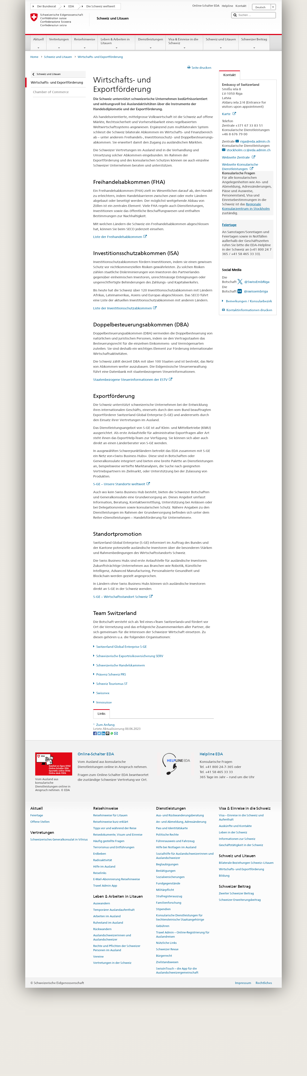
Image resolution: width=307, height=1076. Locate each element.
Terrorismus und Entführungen (113, 915)
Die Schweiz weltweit (100, 6)
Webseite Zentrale (238, 157)
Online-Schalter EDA (96, 822)
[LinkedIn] (104, 801)
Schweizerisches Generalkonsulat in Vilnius (59, 907)
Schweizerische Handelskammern (120, 665)
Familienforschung (168, 971)
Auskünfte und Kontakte (235, 894)
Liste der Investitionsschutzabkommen (124, 308)
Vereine (98, 1025)
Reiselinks (99, 941)
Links (99, 713)
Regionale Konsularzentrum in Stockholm (246, 206)
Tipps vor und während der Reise (114, 896)
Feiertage (36, 883)
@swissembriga (256, 291)
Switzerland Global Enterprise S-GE (121, 646)
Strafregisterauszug (169, 964)
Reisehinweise (85, 43)
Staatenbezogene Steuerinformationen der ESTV (132, 379)
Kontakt (227, 75)
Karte (229, 114)
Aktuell (38, 43)
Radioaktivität (102, 928)
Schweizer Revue (167, 1017)
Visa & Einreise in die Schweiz (184, 43)
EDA (71, 6)
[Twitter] (99, 801)
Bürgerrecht (164, 1024)
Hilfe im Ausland (104, 935)
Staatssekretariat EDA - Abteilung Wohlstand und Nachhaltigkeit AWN (151, 723)
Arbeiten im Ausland (107, 984)
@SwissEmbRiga (256, 282)
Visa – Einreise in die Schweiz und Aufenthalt (241, 885)
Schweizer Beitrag (254, 43)
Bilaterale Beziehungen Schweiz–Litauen (246, 931)
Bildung (224, 944)
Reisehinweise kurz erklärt (110, 890)
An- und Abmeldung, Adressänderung (181, 890)
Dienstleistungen (150, 43)
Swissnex (102, 693)
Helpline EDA (211, 822)
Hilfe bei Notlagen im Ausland (176, 915)
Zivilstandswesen (167, 1030)
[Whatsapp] (112, 801)
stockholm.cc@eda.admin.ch (248, 150)
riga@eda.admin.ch (255, 141)
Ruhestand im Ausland (108, 991)
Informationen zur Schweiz (237, 907)
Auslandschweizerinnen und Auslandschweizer (112, 1005)
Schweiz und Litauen (220, 43)
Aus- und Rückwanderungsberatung (180, 883)
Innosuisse (104, 702)
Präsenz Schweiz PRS (111, 674)
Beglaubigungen (167, 932)
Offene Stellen (40, 890)
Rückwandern (102, 997)
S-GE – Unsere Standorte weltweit (121, 484)
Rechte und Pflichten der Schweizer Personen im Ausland (116, 1016)
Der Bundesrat (46, 6)
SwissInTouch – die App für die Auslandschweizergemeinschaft (177, 1039)
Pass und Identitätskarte (172, 896)
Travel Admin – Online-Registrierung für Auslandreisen (182, 1003)
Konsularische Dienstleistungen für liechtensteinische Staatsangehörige (180, 986)
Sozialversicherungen (170, 945)
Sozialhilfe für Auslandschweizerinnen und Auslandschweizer (185, 924)
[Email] (116, 801)
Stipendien (163, 977)
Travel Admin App (105, 954)
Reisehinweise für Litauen (110, 883)
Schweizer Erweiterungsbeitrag (240, 968)
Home (34, 57)
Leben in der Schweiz (233, 900)
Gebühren (162, 994)
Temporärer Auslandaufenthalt (114, 978)
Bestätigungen (166, 939)
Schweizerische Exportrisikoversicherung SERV (129, 656)
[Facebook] (95, 801)
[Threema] (108, 801)
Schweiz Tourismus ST (111, 683)
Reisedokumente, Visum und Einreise (117, 903)
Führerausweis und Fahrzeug (175, 909)
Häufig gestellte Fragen (108, 909)
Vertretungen (59, 43)
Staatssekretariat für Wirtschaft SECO (127, 731)
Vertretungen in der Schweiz (112, 1031)
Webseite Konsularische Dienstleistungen (240, 166)
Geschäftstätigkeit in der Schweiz (241, 913)
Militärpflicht (165, 958)
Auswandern (101, 971)
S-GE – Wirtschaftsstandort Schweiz (123, 597)
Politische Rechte (167, 903)
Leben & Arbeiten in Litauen (116, 43)
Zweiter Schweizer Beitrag (236, 961)
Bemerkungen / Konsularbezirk (248, 301)
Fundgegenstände (168, 951)
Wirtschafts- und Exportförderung (241, 937)
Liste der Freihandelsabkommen (120, 237)
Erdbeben (99, 922)
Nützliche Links (166, 1011)
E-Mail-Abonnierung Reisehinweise (116, 947)
